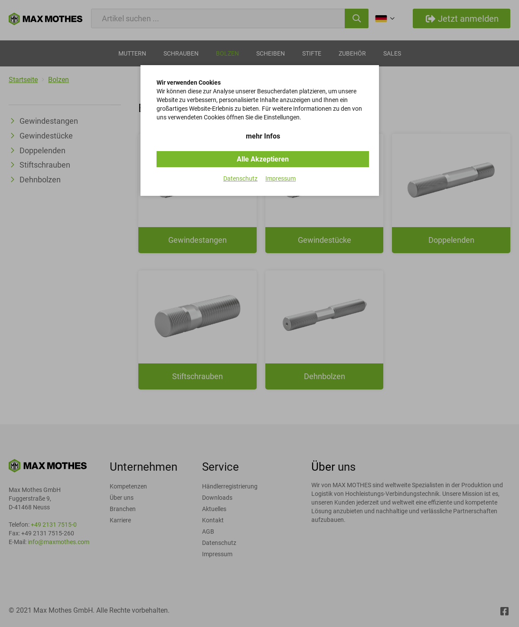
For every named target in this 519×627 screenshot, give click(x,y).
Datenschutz (240, 178)
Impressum (280, 178)
